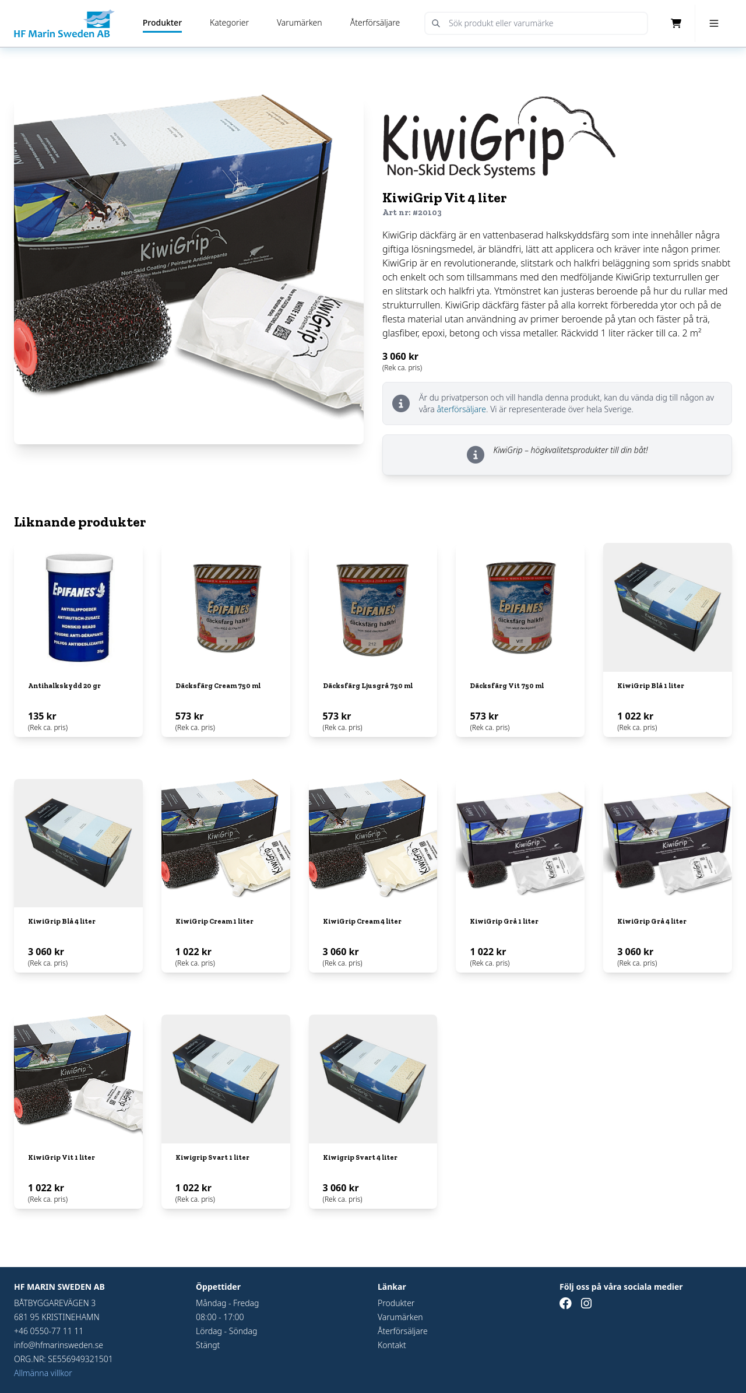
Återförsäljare (375, 22)
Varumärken (299, 22)
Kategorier (229, 22)
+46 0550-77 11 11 (48, 1330)
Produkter (162, 22)
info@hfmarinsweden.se (58, 1344)
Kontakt (392, 1344)
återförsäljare (461, 409)
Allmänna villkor (43, 1372)
